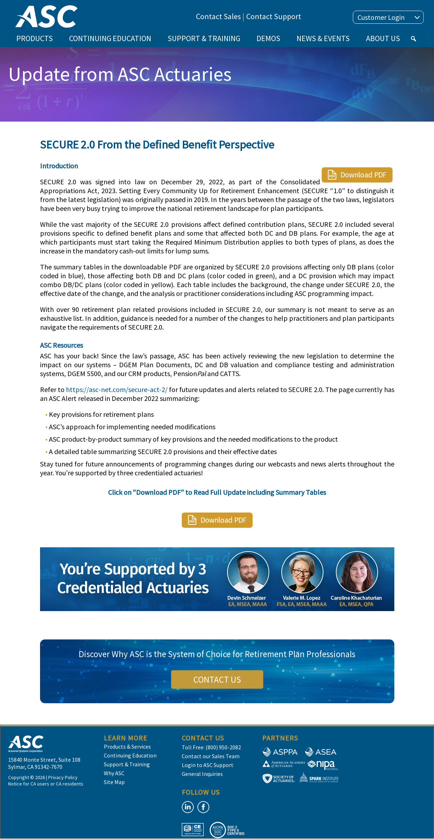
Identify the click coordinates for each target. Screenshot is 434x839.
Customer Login (388, 17)
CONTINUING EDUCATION (110, 38)
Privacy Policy (63, 777)
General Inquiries (202, 773)
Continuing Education (130, 755)
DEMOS (268, 38)
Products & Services (127, 746)
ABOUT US (383, 38)
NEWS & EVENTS (323, 38)
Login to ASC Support (207, 764)
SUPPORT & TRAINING (204, 38)
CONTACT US (217, 679)
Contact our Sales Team (210, 756)
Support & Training (127, 764)
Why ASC (114, 773)
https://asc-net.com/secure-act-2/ (117, 389)
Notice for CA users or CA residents (45, 784)
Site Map (114, 781)
